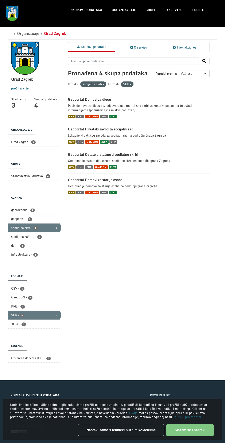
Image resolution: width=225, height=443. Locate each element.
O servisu (174, 9)
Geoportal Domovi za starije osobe (95, 180)
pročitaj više (20, 88)
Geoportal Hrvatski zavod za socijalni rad (100, 129)
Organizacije (124, 9)
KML (80, 116)
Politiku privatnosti (187, 417)
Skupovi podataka (86, 9)
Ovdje (134, 412)
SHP (103, 116)
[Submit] (204, 61)
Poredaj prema (165, 73)
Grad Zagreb (55, 33)
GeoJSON (92, 116)
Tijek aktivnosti (185, 47)
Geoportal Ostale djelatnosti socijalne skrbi (103, 154)
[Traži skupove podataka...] (133, 61)
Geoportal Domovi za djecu (89, 99)
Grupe (151, 9)
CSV (71, 116)
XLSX (113, 116)
